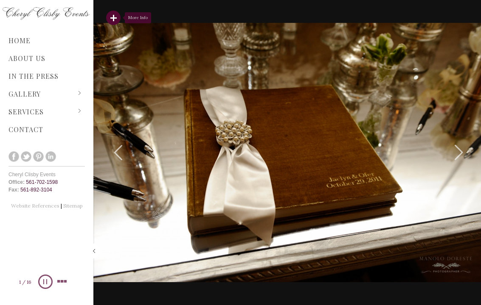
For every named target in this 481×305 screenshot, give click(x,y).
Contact (25, 129)
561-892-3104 (36, 190)
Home (19, 40)
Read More (113, 18)
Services (44, 111)
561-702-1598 (42, 182)
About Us (26, 58)
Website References (36, 205)
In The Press (33, 76)
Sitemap (73, 205)
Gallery (44, 93)
